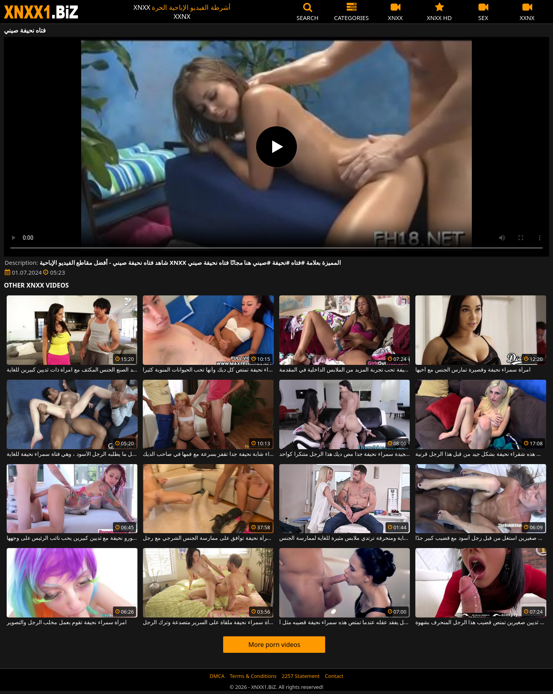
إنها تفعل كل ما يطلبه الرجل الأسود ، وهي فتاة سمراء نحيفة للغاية (72, 454)
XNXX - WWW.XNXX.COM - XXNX (41, 12)
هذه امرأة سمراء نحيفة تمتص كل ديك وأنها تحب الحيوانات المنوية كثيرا (208, 370)
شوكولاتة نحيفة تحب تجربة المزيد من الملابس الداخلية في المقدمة (344, 370)
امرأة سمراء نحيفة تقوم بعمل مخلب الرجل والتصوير (67, 622)
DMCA (217, 675)
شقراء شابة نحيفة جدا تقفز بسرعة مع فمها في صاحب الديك (208, 454)
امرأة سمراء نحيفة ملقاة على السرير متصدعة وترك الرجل (208, 622)
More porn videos (274, 644)
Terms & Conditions (253, 675)
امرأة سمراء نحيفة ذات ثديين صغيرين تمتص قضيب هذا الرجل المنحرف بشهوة (480, 622)
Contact (334, 675)
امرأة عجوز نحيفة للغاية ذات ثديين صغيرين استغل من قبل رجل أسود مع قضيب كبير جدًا (480, 538)
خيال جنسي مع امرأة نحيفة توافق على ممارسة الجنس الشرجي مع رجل (208, 538)
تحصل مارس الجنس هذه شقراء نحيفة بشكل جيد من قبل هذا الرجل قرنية (480, 454)
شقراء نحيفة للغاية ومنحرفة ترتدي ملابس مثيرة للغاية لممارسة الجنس (344, 538)
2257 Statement (301, 675)
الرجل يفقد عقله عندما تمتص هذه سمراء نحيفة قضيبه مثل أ (344, 622)
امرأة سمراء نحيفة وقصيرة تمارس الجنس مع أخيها (472, 370)
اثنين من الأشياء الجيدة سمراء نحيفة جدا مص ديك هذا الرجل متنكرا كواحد (344, 454)
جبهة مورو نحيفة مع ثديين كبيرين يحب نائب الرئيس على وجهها (72, 538)
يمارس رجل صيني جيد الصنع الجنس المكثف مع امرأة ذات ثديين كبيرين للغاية (72, 370)
